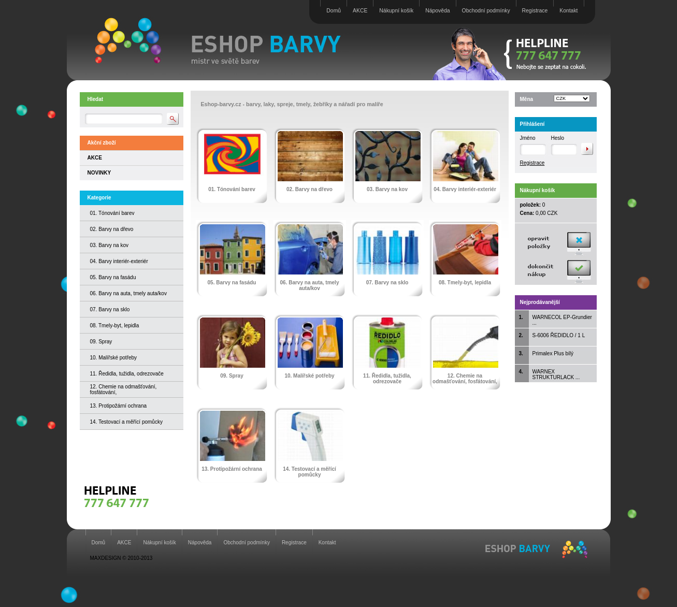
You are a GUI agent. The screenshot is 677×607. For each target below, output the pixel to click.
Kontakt (568, 10)
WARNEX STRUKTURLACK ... (556, 374)
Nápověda (437, 10)
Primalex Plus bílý (552, 353)
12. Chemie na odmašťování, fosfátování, (465, 378)
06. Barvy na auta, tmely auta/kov (128, 293)
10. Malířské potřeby (113, 357)
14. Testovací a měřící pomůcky (126, 422)
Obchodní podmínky (486, 10)
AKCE (360, 10)
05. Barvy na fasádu (113, 277)
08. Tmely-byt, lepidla (114, 325)
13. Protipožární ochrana (118, 406)
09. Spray (101, 341)
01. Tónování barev (112, 213)
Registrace (535, 10)
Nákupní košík (396, 10)
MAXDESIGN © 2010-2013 (121, 558)
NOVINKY (99, 173)
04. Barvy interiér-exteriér (119, 261)
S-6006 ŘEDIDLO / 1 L (558, 335)
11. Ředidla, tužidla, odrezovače (127, 374)
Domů (333, 10)
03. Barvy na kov (109, 245)
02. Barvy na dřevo (112, 229)
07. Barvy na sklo (110, 309)
